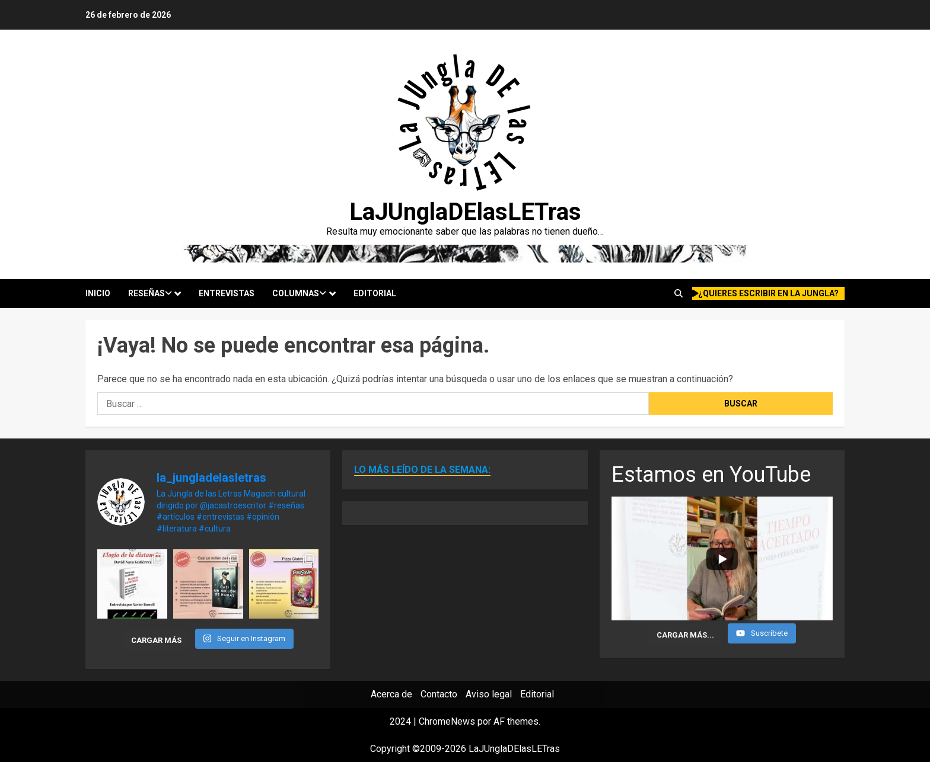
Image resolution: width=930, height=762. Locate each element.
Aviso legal (489, 694)
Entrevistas (226, 293)
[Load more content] (685, 634)
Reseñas (150, 293)
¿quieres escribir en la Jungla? (765, 293)
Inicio (97, 293)
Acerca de (391, 694)
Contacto (439, 694)
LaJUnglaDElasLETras (465, 212)
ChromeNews (447, 721)
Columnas (299, 293)
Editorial (374, 293)
